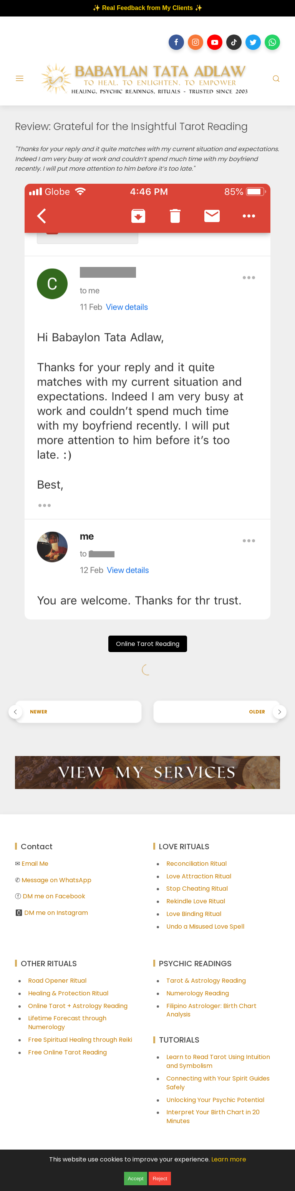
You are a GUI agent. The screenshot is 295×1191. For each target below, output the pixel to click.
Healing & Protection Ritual (68, 993)
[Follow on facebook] (176, 42)
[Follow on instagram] (195, 42)
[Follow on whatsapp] (272, 42)
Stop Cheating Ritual (197, 888)
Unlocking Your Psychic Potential (215, 1099)
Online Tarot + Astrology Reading (78, 1006)
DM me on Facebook (54, 896)
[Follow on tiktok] (234, 42)
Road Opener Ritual (57, 980)
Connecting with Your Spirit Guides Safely (218, 1083)
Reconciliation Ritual (196, 863)
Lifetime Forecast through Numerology (67, 1022)
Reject (159, 1178)
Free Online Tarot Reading (67, 1052)
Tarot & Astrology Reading (206, 980)
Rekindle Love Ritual (195, 901)
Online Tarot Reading (147, 643)
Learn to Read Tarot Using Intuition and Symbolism (218, 1061)
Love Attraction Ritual (198, 876)
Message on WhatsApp (56, 880)
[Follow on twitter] (253, 42)
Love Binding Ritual (193, 913)
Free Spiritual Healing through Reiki (80, 1039)
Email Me (35, 863)
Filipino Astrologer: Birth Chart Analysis (211, 1010)
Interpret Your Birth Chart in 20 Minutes (213, 1116)
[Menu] (19, 78)
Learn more (228, 1159)
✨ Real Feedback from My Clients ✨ (147, 8)
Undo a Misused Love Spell (205, 926)
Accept (136, 1178)
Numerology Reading (197, 993)
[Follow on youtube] (214, 42)
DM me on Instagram (56, 912)
